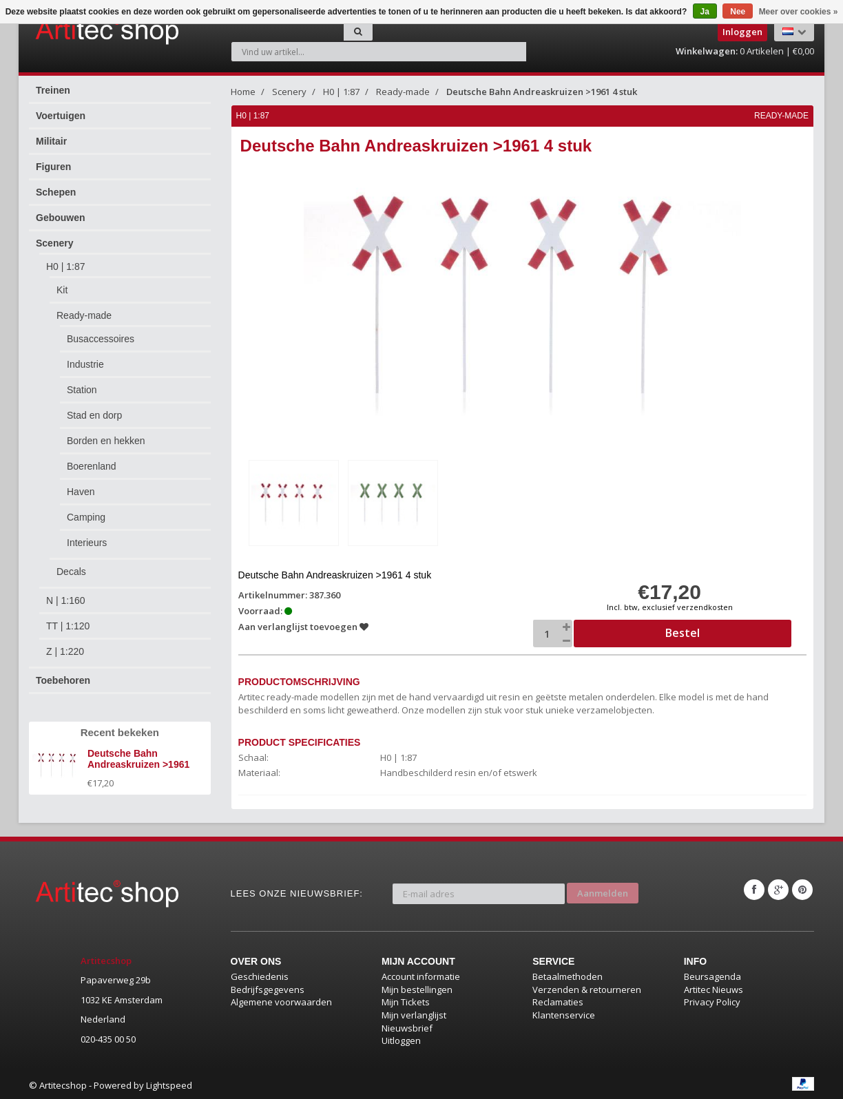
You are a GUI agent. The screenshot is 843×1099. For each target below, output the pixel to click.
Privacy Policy (712, 1000)
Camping (86, 517)
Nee (737, 12)
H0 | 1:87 (65, 266)
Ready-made (84, 315)
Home (243, 91)
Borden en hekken (106, 440)
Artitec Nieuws (713, 988)
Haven (80, 491)
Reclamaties (557, 1000)
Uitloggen (401, 1039)
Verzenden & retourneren (586, 988)
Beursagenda (712, 975)
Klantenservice (563, 1013)
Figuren (53, 166)
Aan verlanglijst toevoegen (304, 625)
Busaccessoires (100, 338)
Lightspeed (169, 1083)
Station (82, 389)
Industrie (85, 364)
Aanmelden (602, 888)
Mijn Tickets (406, 1000)
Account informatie (421, 975)
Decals (71, 571)
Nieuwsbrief (407, 1026)
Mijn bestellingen (417, 988)
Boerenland (91, 466)
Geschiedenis (260, 975)
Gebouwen (60, 217)
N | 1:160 (65, 600)
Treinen (53, 90)
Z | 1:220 (65, 651)
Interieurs (87, 542)
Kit (61, 289)
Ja (704, 12)
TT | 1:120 (68, 625)
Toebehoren (63, 680)
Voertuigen (60, 115)
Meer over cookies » (798, 12)
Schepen (56, 192)
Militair (51, 141)
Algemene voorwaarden (281, 1000)
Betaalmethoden (567, 975)
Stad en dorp (94, 415)
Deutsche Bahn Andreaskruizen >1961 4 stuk (541, 91)
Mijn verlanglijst (414, 1013)
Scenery (54, 243)
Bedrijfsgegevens (267, 988)
